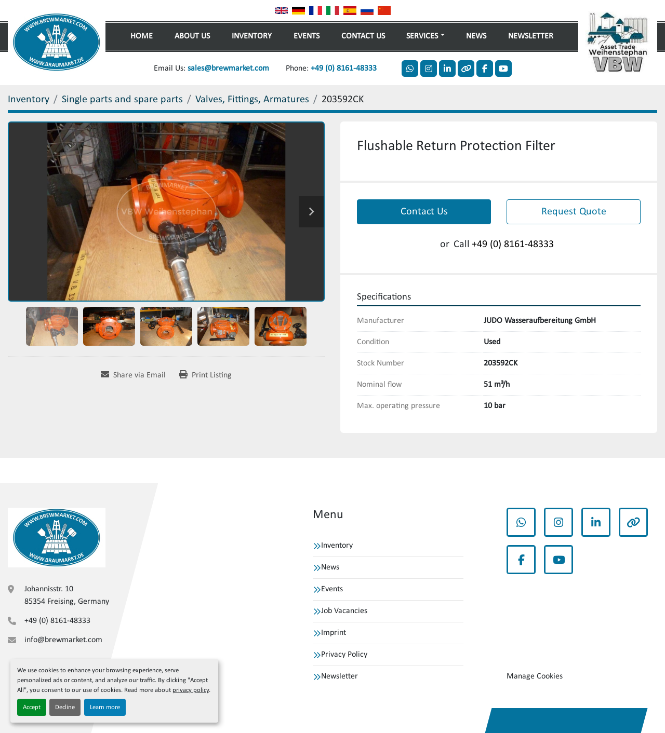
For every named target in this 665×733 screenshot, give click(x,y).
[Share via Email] (133, 375)
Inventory (252, 36)
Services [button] (422, 36)
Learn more (105, 707)
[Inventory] (28, 99)
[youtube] (503, 68)
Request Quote (573, 212)
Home (141, 36)
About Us (192, 36)
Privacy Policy (344, 654)
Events (307, 36)
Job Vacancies (344, 611)
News (476, 36)
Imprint (333, 633)
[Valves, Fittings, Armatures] (252, 99)
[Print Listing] (205, 375)
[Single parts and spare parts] (122, 99)
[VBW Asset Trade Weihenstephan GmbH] (56, 537)
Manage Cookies (535, 676)
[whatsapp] (410, 68)
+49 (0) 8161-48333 (344, 68)
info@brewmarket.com (63, 640)
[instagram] (428, 68)
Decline (65, 707)
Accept (32, 707)
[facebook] (484, 68)
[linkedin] (447, 68)
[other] (466, 68)
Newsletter (530, 36)
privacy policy (190, 690)
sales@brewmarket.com (228, 68)
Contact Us (363, 36)
